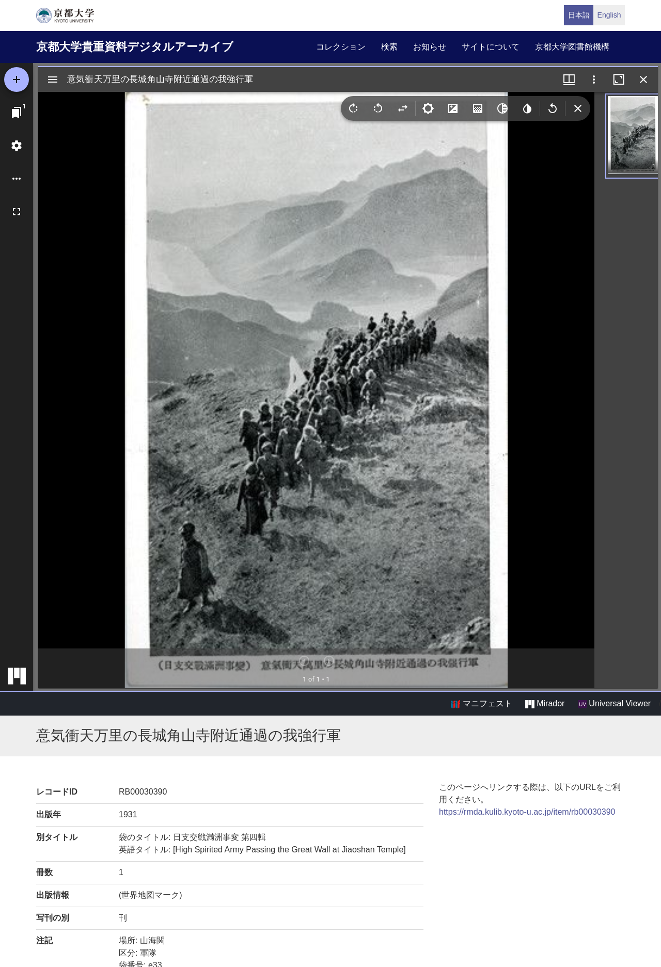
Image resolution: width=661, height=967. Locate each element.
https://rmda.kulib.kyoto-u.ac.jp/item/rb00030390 (527, 811)
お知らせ (429, 46)
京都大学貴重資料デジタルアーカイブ (134, 46)
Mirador (544, 703)
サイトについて (491, 46)
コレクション (341, 46)
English (609, 15)
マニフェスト (481, 703)
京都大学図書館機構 (572, 46)
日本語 (579, 15)
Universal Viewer (614, 703)
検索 (389, 46)
